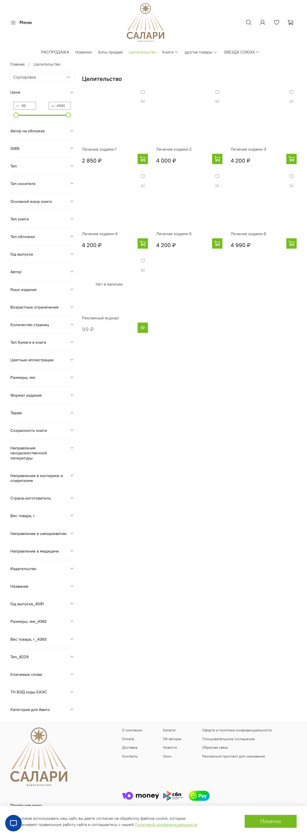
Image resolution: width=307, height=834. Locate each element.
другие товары (201, 52)
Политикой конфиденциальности (166, 824)
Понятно (270, 821)
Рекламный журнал (100, 317)
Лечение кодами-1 (99, 149)
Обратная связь (215, 747)
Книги (170, 52)
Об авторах (172, 739)
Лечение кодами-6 (248, 233)
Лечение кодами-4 (99, 233)
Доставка (129, 747)
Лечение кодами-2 (174, 149)
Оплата (128, 739)
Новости (170, 747)
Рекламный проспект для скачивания (233, 756)
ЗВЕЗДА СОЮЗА (242, 52)
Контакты (130, 756)
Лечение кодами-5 (174, 233)
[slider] (16, 115)
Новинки (83, 52)
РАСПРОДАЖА (55, 52)
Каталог (169, 730)
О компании (132, 730)
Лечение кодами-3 (248, 149)
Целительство (142, 52)
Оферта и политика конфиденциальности (237, 730)
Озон (167, 756)
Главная (17, 64)
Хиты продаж (110, 52)
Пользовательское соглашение (228, 739)
